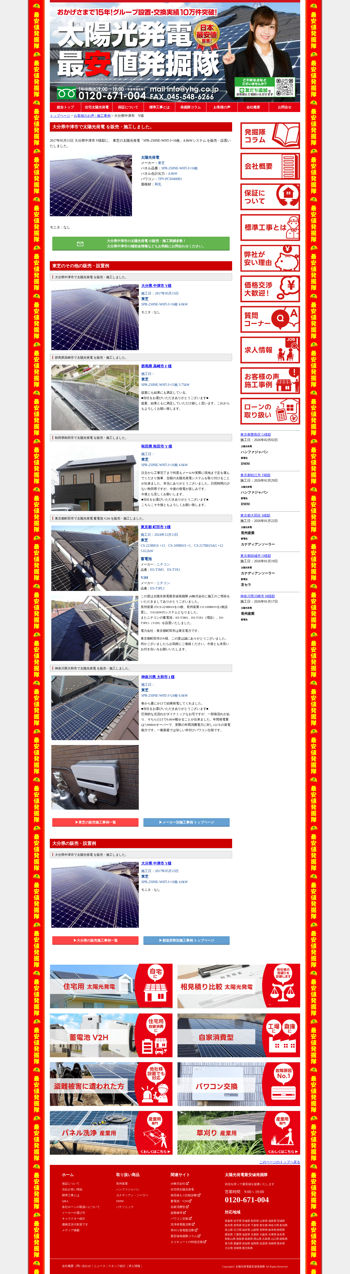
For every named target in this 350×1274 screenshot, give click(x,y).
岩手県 (238, 1220)
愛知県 (229, 1234)
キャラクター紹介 (73, 1218)
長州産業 (122, 1183)
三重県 (238, 1234)
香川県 (229, 1243)
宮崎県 (238, 1248)
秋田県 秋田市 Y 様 (156, 446)
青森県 (229, 1220)
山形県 (264, 1220)
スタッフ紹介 (117, 1266)
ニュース (99, 1266)
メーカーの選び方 (73, 1212)
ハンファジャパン (128, 1189)
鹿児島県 (247, 1248)
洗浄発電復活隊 (183, 1224)
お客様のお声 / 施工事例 (92, 116)
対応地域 (232, 1212)
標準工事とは (159, 107)
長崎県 (272, 1243)
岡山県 (258, 1238)
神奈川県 (273, 1225)
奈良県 (281, 1234)
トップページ (60, 116)
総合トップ (65, 107)
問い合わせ (83, 1266)
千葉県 (255, 1225)
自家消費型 (180, 1207)
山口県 (275, 1238)
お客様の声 (221, 107)
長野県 (264, 1229)
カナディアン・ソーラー (132, 1195)
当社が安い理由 (72, 1189)
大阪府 (264, 1234)
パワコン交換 (181, 1218)
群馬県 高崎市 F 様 (156, 366)
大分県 (229, 1248)
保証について (128, 107)
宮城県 (246, 1220)
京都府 (255, 1234)
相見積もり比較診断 (186, 1195)
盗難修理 (178, 1212)
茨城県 (281, 1220)
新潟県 (284, 1225)
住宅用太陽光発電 (182, 1189)
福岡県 (255, 1243)
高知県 (246, 1243)
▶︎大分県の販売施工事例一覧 (95, 940)
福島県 (272, 1220)
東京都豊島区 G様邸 (255, 434)
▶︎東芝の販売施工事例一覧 (95, 822)
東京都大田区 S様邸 (255, 515)
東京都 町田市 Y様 (156, 527)
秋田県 (255, 1220)
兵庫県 (272, 1234)
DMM (119, 1201)
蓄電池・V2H (181, 1201)
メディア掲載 (70, 1230)
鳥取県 (240, 1238)
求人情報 (134, 1266)
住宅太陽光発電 (97, 107)
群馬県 (238, 1225)
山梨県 (255, 1229)
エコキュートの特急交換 (188, 1242)
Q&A (65, 1201)
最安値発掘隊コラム (186, 1236)
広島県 (266, 1238)
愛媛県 (238, 1243)
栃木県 (229, 1225)
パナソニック (125, 1207)
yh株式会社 (180, 1183)
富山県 (229, 1229)
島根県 (249, 1238)
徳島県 (284, 1238)
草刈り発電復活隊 (184, 1230)
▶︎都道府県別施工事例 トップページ (186, 940)
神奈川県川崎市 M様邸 (257, 596)
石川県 (238, 1229)
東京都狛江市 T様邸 (255, 475)
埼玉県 (246, 1225)
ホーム (68, 1175)
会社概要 (253, 107)
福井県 (246, 1229)
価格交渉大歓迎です (75, 1224)
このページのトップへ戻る (279, 1162)
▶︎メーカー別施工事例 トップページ (186, 822)
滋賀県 (246, 1234)
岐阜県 (272, 1229)
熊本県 (281, 1243)
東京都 (264, 1225)
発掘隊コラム (190, 107)
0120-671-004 (247, 1199)
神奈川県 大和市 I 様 (158, 677)
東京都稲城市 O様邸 (255, 556)
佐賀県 (264, 1243)
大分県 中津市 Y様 (156, 286)
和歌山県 (230, 1238)
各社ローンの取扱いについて (81, 1207)
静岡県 (281, 1229)
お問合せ (284, 107)
